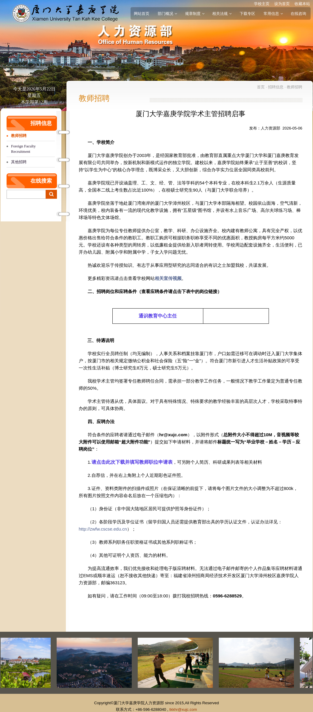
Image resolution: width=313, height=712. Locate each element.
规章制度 (194, 13)
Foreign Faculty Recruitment (23, 149)
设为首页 (282, 3)
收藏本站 (302, 3)
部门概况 (167, 13)
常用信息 (273, 13)
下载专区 (247, 13)
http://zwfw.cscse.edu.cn (103, 528)
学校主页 (261, 3)
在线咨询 (298, 13)
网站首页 (141, 13)
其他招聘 (19, 162)
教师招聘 (19, 135)
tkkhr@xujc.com (183, 709)
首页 (261, 87)
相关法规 (221, 13)
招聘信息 (275, 87)
